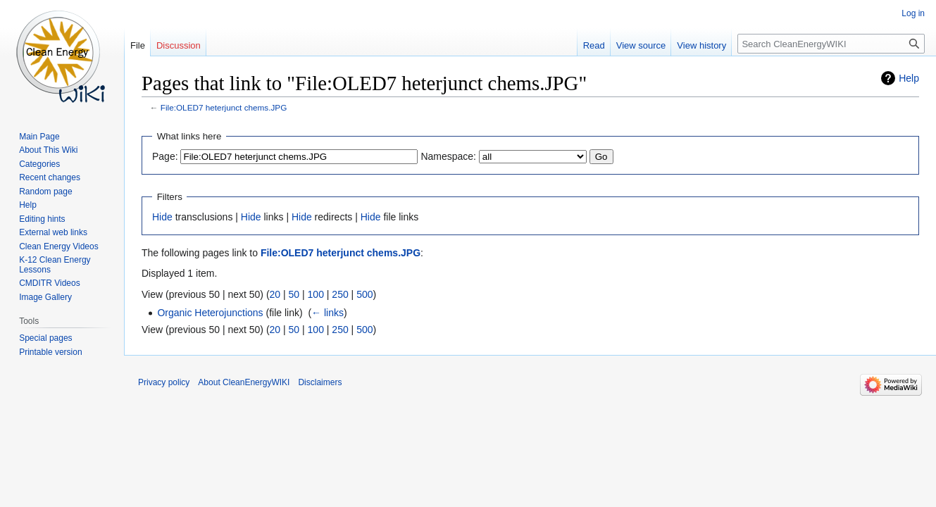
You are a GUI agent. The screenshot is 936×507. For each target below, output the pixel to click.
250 (340, 294)
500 (364, 294)
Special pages (45, 338)
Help (909, 78)
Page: (165, 156)
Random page (45, 191)
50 (294, 294)
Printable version (50, 352)
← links (327, 312)
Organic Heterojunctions (210, 312)
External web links (53, 232)
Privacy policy (163, 382)
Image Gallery (45, 297)
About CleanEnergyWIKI (243, 382)
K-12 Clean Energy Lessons (54, 265)
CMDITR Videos (49, 283)
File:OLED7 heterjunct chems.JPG (224, 107)
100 (316, 294)
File (137, 45)
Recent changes (49, 177)
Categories (39, 164)
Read (594, 45)
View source (641, 45)
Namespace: (448, 156)
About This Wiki (48, 150)
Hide (162, 217)
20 (275, 294)
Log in (913, 13)
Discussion (178, 45)
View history (701, 45)
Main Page (39, 137)
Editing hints (42, 219)
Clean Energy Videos (59, 246)
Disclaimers (320, 382)
